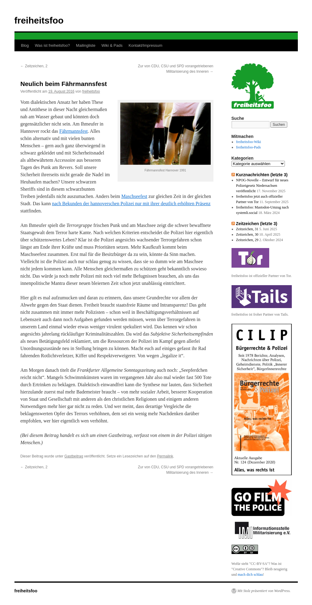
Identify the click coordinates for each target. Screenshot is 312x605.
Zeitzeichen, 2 (34, 66)
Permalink (165, 456)
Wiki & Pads (111, 45)
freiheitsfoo (39, 20)
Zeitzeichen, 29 (247, 240)
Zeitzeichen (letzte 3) (256, 223)
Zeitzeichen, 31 (247, 229)
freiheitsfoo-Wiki (248, 142)
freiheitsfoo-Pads (248, 147)
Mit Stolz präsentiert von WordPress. (264, 591)
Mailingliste (85, 45)
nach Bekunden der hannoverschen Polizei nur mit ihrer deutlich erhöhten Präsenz (131, 203)
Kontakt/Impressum (145, 45)
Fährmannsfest (73, 131)
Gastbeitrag (74, 456)
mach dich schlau (250, 574)
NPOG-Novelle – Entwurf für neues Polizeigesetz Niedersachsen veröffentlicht (262, 185)
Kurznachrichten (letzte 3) (262, 174)
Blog (25, 45)
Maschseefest (134, 196)
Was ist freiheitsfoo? (52, 45)
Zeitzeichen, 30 (247, 234)
